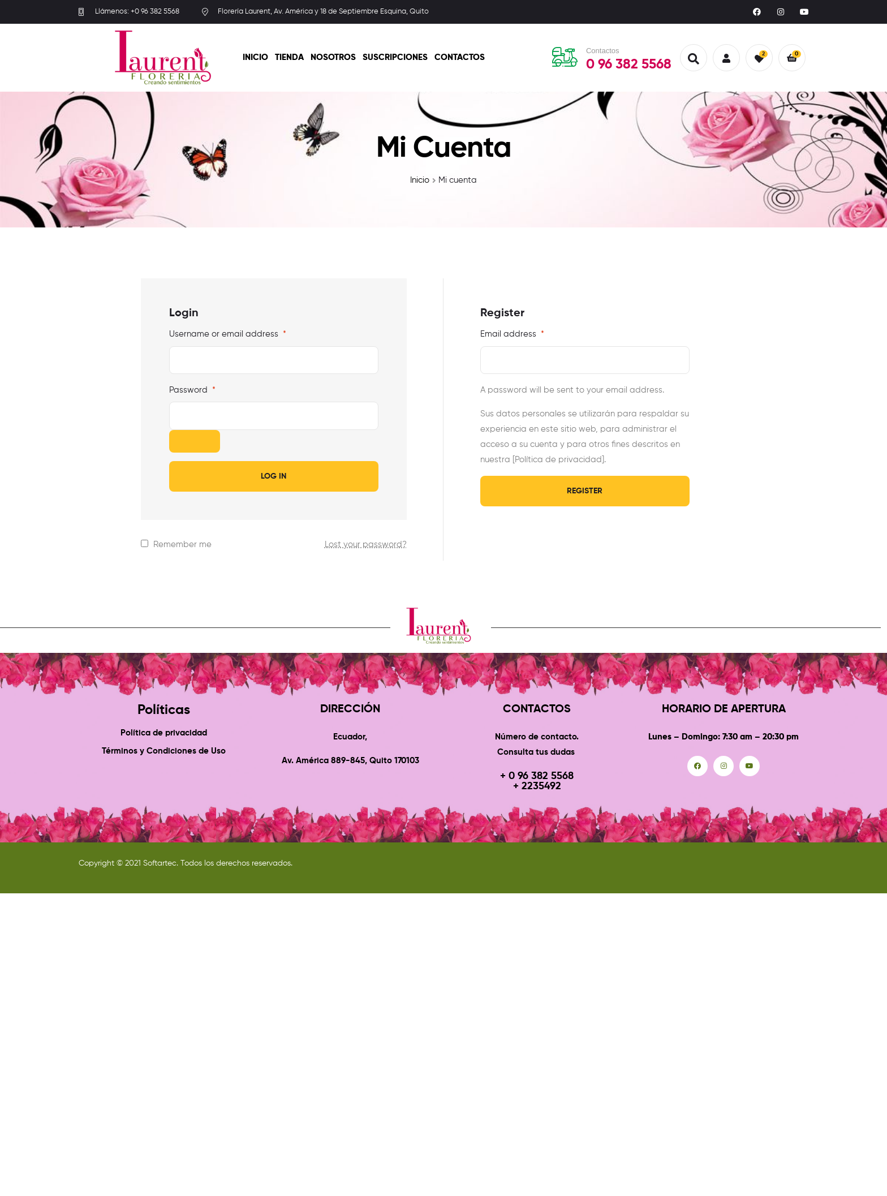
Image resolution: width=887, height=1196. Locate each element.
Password (192, 390)
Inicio (255, 57)
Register (584, 491)
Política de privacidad (163, 733)
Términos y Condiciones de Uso (164, 751)
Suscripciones (395, 57)
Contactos (459, 57)
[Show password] (194, 441)
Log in (273, 476)
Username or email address (227, 334)
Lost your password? (366, 544)
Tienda (289, 57)
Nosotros (333, 57)
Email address (512, 334)
